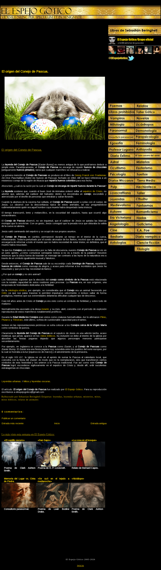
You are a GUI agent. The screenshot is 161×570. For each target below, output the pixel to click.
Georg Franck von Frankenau (90, 175)
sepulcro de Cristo (92, 191)
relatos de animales (28, 400)
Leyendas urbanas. (11, 381)
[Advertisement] (27, 45)
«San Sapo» (44, 440)
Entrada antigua (99, 423)
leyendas (57, 397)
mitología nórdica (17, 290)
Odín (4, 293)
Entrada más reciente (13, 423)
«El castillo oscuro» (14, 440)
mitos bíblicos (47, 335)
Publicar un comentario (14, 418)
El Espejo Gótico (74, 389)
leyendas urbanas (73, 397)
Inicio (57, 423)
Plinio (103, 317)
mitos (97, 397)
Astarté (45, 309)
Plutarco (6, 319)
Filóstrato (18, 319)
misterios (88, 397)
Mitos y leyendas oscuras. (37, 381)
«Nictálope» (78, 478)
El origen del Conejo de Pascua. (25, 71)
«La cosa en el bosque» (84, 440)
